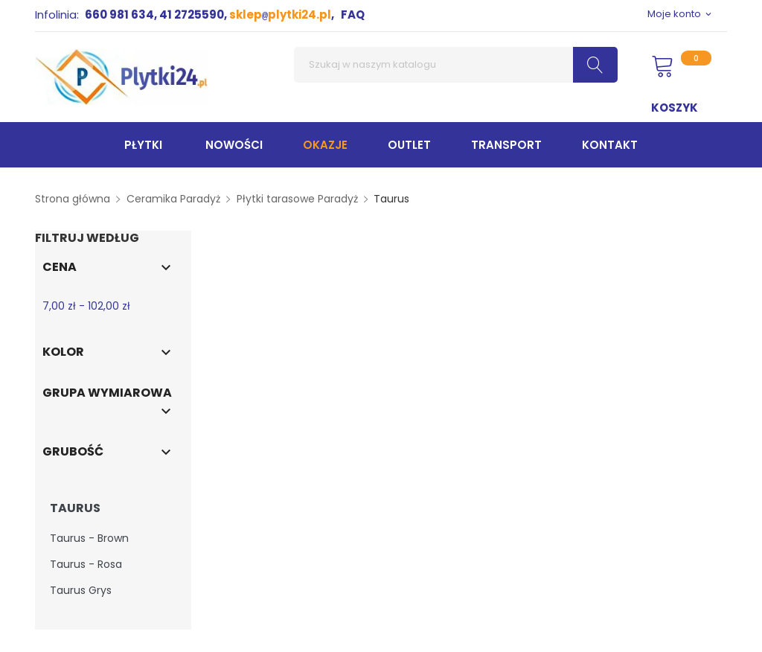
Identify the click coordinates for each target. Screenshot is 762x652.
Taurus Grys (81, 590)
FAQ (353, 14)
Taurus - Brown (89, 538)
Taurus (75, 508)
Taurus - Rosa (86, 564)
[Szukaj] (456, 65)
